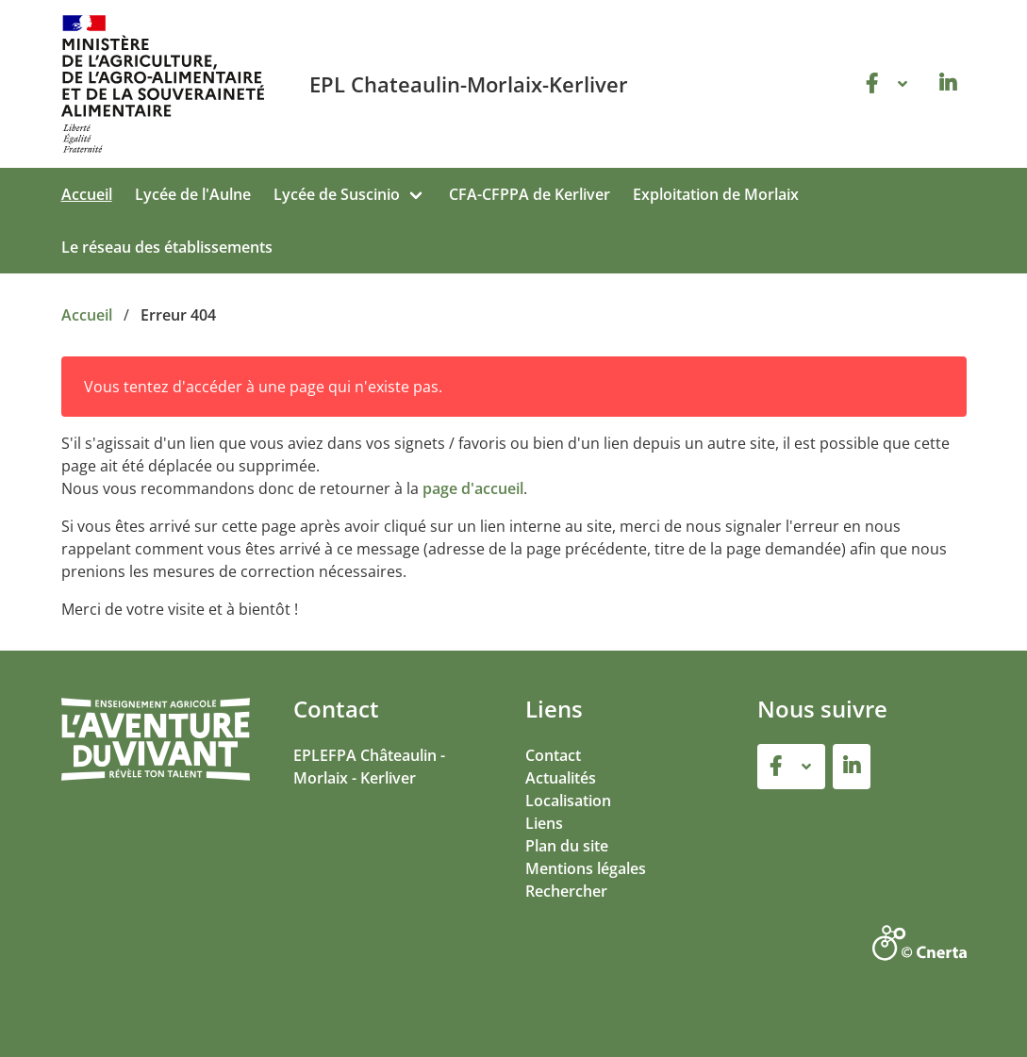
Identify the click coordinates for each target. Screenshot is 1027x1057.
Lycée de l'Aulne (193, 194)
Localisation (568, 800)
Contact (553, 755)
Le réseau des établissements (167, 247)
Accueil (86, 194)
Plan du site (566, 845)
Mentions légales (585, 868)
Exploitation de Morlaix (716, 194)
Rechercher (566, 891)
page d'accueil (472, 488)
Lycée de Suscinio (336, 194)
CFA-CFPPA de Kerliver (529, 194)
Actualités (560, 778)
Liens (544, 823)
